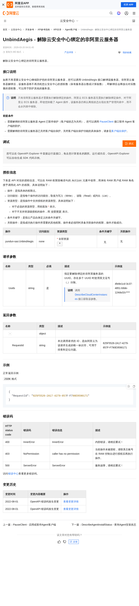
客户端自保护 (119, 131)
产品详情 (68, 52)
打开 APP (128, 4)
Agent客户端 (71, 29)
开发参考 (29, 29)
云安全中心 (16, 29)
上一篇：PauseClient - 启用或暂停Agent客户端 (29, 525)
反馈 (73, 542)
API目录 (57, 29)
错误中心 (13, 474)
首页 (5, 29)
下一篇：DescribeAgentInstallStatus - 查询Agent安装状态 (103, 525)
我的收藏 (127, 52)
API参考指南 (44, 29)
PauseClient (106, 121)
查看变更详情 (71, 502)
